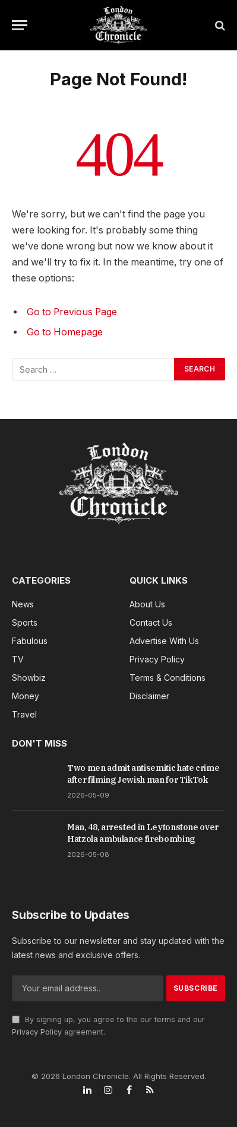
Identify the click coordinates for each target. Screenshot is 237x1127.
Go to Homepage (65, 332)
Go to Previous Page (72, 312)
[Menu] (19, 25)
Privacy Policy (37, 1031)
